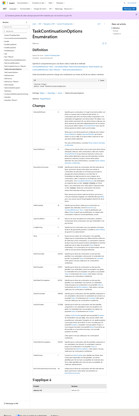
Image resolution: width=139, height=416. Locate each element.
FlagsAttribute (45, 98)
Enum (60, 93)
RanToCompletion (82, 287)
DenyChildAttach (70, 134)
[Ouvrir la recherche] (124, 3)
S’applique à (117, 34)
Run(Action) (90, 208)
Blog (51, 415)
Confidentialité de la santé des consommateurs (97, 415)
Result (92, 327)
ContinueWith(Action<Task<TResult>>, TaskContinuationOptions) (57, 69)
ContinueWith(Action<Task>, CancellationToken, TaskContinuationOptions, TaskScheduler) (66, 66)
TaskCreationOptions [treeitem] (11, 72)
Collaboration (61, 415)
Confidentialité (73, 415)
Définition (116, 28)
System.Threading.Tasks (65, 24)
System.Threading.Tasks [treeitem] (12, 35)
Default (72, 212)
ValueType (51, 93)
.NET (39, 24)
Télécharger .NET (129, 9)
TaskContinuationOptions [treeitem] (13, 69)
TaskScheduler (100, 229)
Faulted (84, 274)
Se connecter (132, 3)
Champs (115, 31)
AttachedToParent (90, 126)
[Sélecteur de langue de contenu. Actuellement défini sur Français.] (7, 410)
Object (42, 93)
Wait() (102, 197)
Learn (34, 24)
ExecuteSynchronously (72, 373)
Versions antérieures (40, 415)
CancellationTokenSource (85, 181)
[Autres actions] (105, 24)
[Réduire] (26, 22)
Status (91, 245)
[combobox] (16, 27)
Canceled (100, 258)
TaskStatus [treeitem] (7, 91)
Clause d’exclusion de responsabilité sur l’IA (17, 415)
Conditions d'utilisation (125, 415)
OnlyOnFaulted (76, 315)
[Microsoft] (4, 3)
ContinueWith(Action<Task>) (74, 210)
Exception (101, 315)
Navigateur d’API (49, 24)
